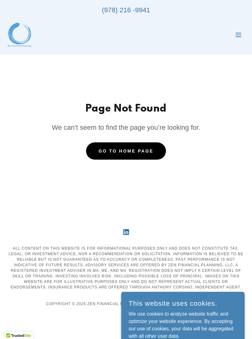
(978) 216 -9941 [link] (126, 10)
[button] (238, 35)
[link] (19, 34)
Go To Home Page (125, 151)
